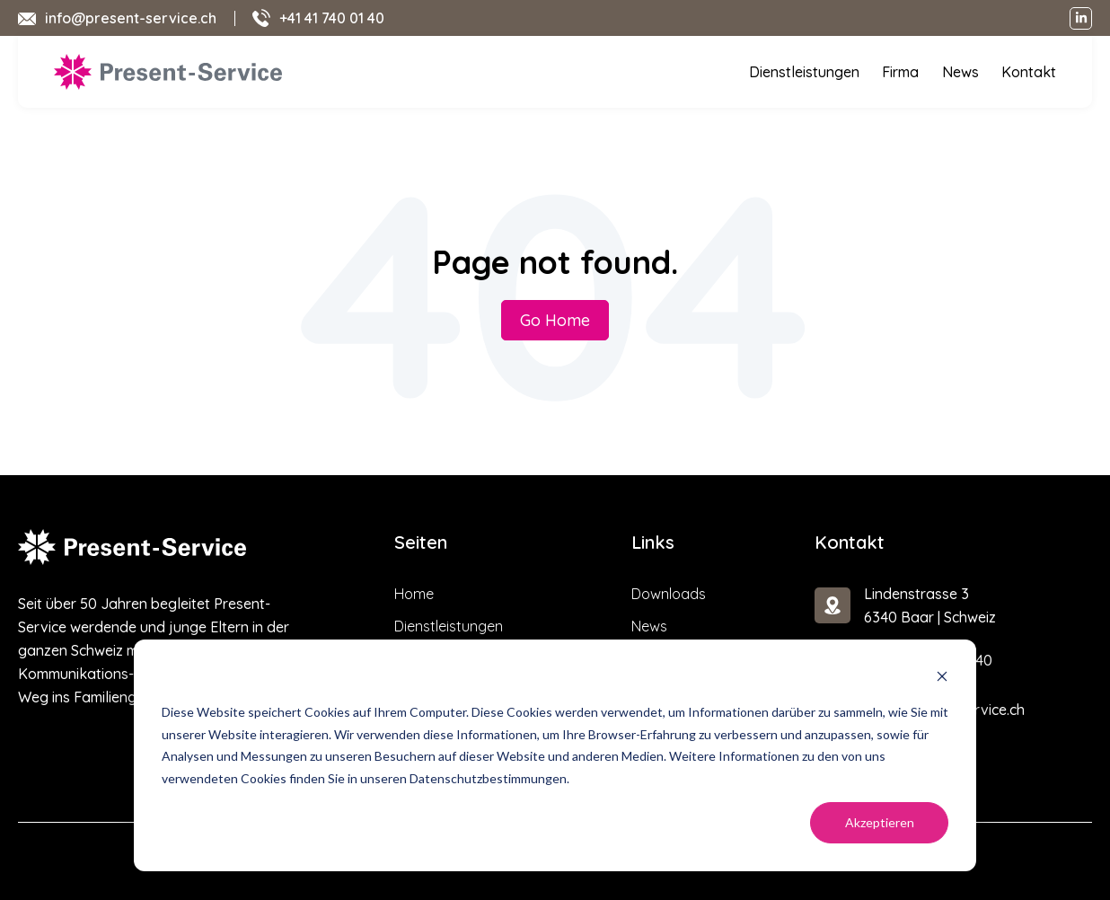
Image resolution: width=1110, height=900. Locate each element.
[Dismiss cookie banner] (942, 678)
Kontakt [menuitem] (1029, 72)
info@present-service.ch (130, 18)
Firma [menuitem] (903, 72)
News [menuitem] (963, 72)
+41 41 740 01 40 (331, 18)
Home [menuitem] (414, 594)
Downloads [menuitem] (668, 594)
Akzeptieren (879, 822)
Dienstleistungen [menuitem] (807, 72)
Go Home (555, 320)
